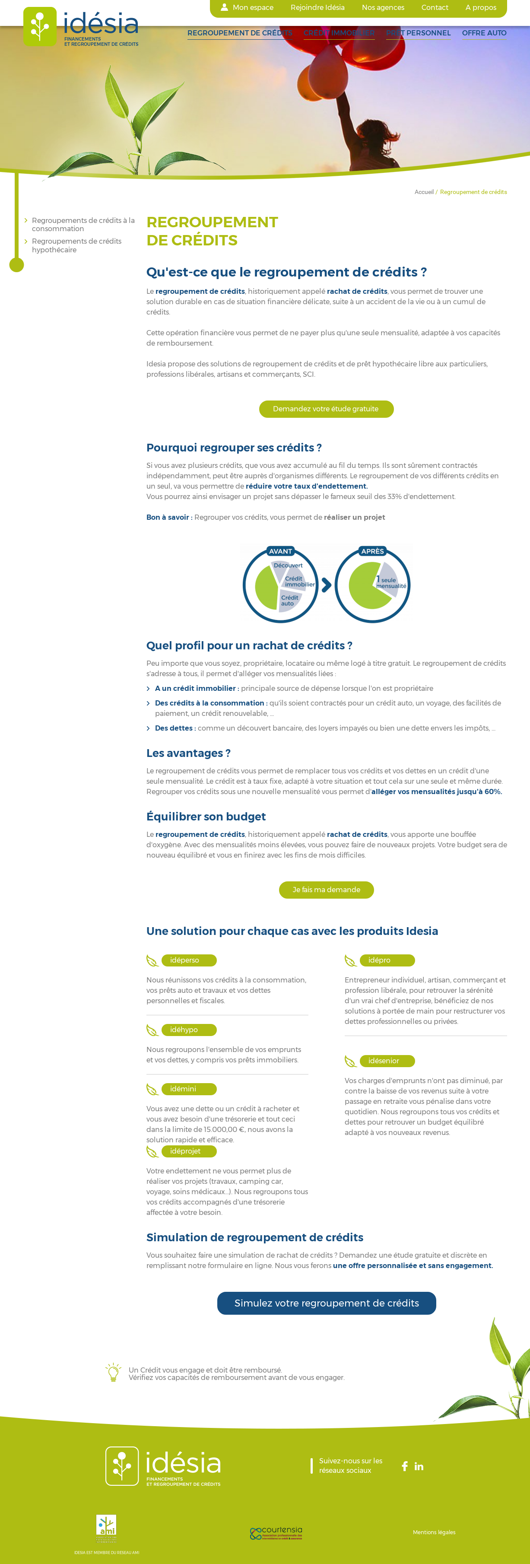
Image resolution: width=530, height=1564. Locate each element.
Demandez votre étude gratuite (326, 409)
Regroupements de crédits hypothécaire (76, 245)
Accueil (424, 191)
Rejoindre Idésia (318, 7)
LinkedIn (420, 1466)
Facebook (407, 1466)
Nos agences (383, 7)
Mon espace (253, 7)
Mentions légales (434, 1532)
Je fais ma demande (326, 890)
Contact (435, 7)
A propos (481, 7)
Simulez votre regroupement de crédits (327, 1303)
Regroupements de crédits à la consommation (83, 224)
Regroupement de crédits (473, 191)
